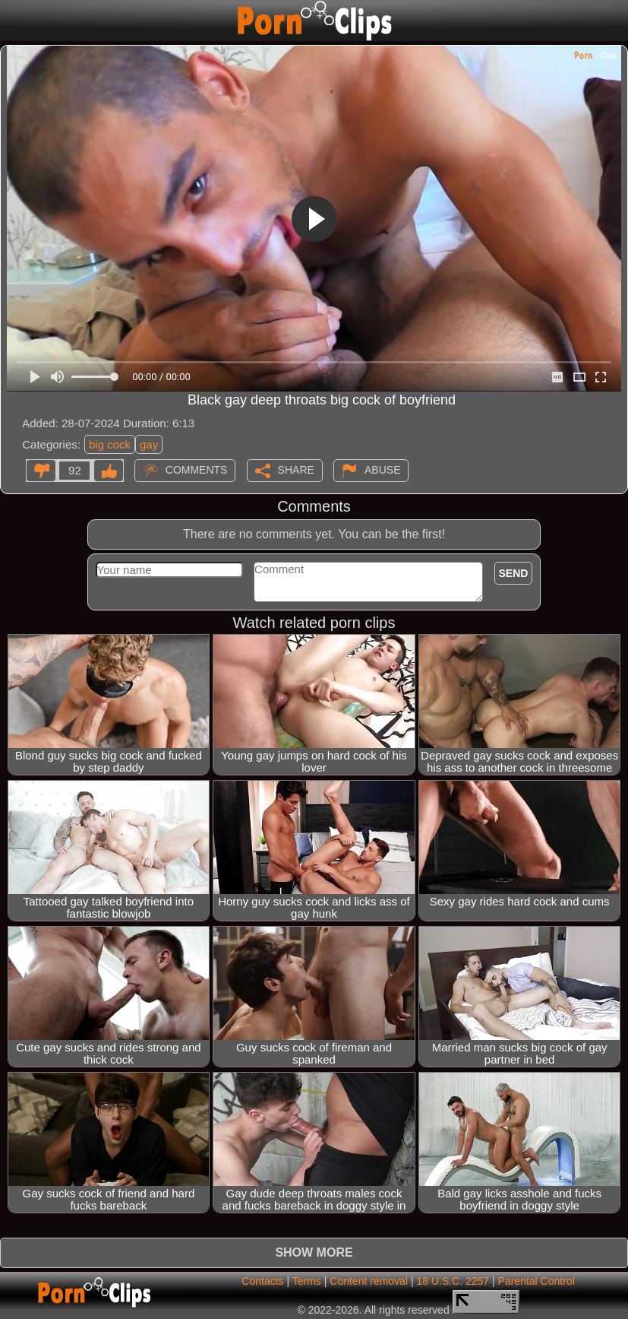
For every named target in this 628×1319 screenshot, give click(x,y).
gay (149, 444)
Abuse (382, 470)
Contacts (262, 1281)
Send (514, 573)
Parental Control (536, 1281)
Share (296, 470)
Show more (313, 1252)
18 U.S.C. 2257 (452, 1281)
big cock (110, 444)
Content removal (369, 1281)
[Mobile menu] (14, 20)
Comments (197, 470)
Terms (306, 1281)
